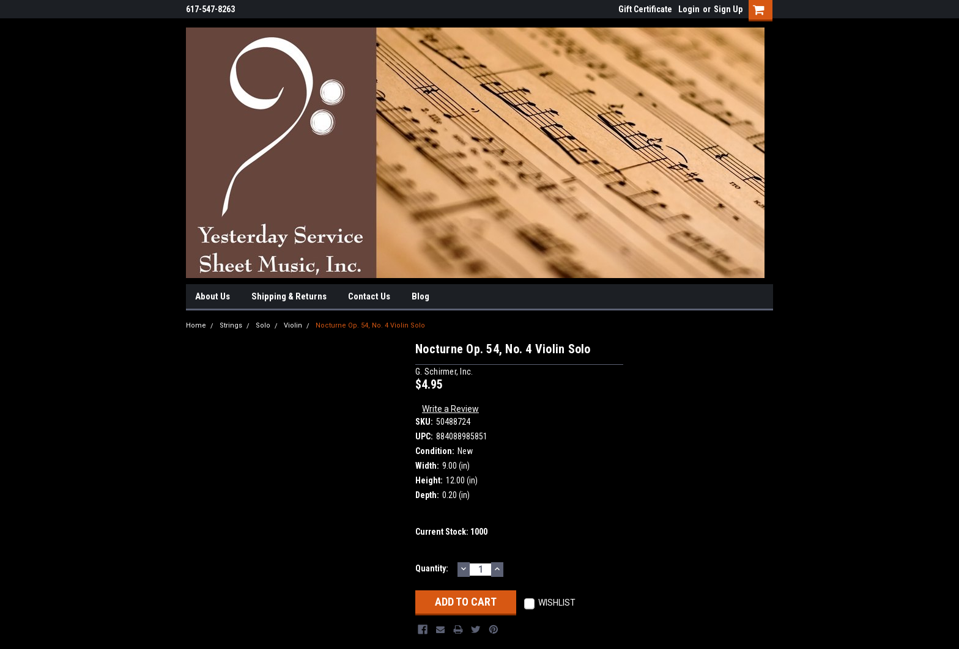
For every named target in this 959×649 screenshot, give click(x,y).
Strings (231, 325)
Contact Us (369, 296)
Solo (263, 325)
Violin (293, 325)
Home (196, 325)
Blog (420, 296)
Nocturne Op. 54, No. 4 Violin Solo (370, 325)
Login (689, 9)
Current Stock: (451, 532)
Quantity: (431, 568)
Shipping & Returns (289, 296)
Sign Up (728, 9)
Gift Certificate (645, 9)
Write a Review (450, 409)
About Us (212, 296)
